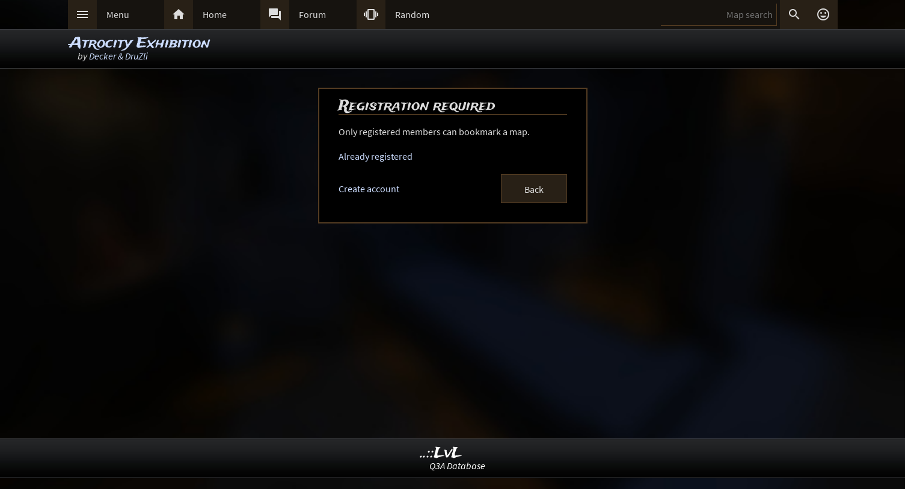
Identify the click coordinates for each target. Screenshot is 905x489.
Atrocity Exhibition (139, 43)
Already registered (376, 156)
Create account (369, 189)
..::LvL (441, 453)
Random (412, 14)
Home (215, 14)
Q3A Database (457, 466)
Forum (312, 14)
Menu (117, 14)
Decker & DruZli (118, 56)
